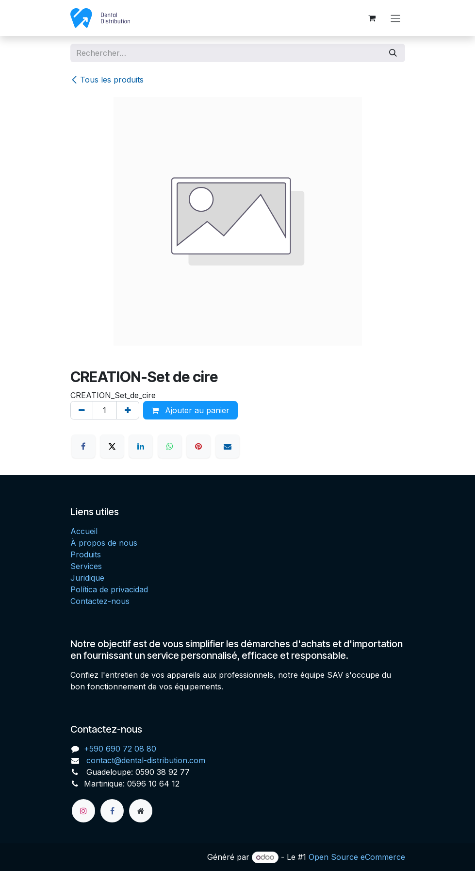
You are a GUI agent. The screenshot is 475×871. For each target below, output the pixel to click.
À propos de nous (103, 543)
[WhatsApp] (169, 446)
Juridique (87, 578)
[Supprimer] (81, 410)
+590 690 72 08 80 (120, 749)
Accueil (84, 531)
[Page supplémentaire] (140, 810)
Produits (85, 554)
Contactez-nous (100, 601)
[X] (112, 446)
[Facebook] (83, 446)
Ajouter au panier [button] (190, 410)
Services (86, 566)
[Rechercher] (393, 53)
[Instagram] (83, 810)
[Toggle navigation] (395, 18)
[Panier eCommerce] (372, 18)
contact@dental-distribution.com (144, 760)
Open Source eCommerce (357, 857)
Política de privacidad (109, 589)
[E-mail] (227, 446)
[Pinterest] (198, 446)
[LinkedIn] (140, 446)
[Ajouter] (127, 410)
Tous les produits (107, 79)
